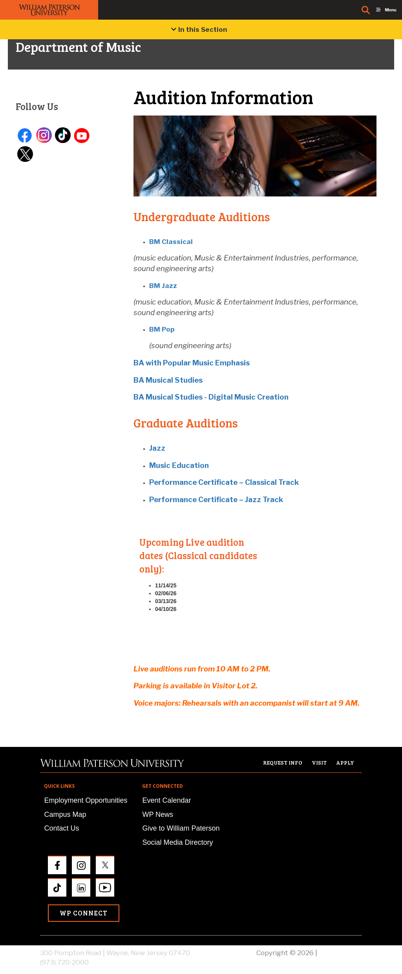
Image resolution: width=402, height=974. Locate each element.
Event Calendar (166, 800)
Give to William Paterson (180, 828)
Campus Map (65, 814)
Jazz (157, 448)
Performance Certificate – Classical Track (224, 482)
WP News (157, 814)
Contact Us (61, 828)
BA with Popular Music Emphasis (191, 362)
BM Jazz (163, 286)
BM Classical (171, 242)
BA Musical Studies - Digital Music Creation (211, 397)
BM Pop (162, 329)
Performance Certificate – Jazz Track (216, 499)
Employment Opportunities (85, 800)
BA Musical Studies (168, 380)
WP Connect (84, 912)
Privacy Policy (340, 953)
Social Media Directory (177, 842)
